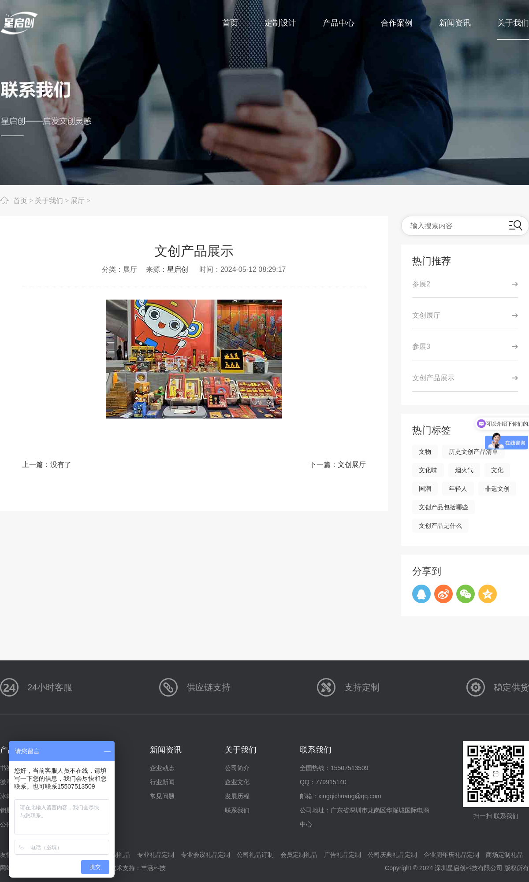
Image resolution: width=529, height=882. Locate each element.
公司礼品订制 (255, 854)
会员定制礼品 (298, 854)
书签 (6, 767)
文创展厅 (352, 464)
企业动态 (162, 767)
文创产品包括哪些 (443, 507)
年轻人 (458, 488)
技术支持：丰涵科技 (138, 867)
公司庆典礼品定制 (392, 854)
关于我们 (49, 200)
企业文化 (237, 782)
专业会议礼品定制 (205, 854)
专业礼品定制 (155, 854)
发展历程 (237, 796)
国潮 (425, 488)
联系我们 (237, 810)
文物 (425, 451)
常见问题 (162, 796)
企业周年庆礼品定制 (451, 854)
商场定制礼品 (504, 854)
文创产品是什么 (440, 525)
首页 (20, 200)
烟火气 (464, 470)
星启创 (177, 269)
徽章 (6, 782)
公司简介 (237, 767)
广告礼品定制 (342, 854)
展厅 (78, 200)
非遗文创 (497, 488)
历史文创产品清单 (473, 451)
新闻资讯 (166, 749)
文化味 (428, 470)
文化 (497, 470)
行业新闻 (162, 782)
